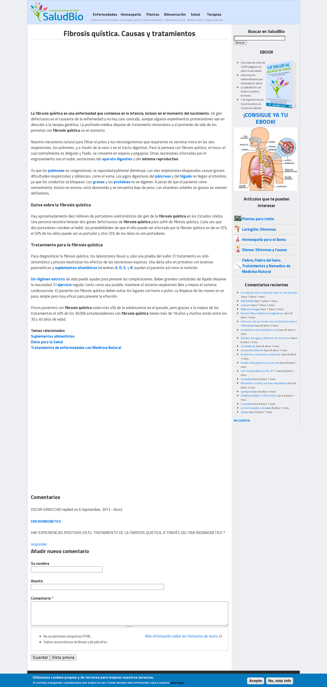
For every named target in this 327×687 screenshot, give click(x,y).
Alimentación (175, 17)
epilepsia (246, 391)
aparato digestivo (117, 159)
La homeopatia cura (253, 408)
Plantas (153, 17)
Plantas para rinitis (258, 219)
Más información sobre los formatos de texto (181, 636)
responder (39, 544)
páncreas (163, 176)
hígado (186, 176)
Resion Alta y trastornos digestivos (262, 313)
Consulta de (248, 346)
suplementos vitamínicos (76, 268)
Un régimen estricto (48, 279)
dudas (244, 412)
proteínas (122, 182)
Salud (195, 17)
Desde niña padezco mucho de (260, 363)
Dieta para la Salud (47, 342)
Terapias (214, 17)
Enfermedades (105, 17)
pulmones (56, 170)
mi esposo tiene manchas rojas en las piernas (269, 292)
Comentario (42, 598)
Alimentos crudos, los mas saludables (264, 383)
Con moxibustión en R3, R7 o (258, 371)
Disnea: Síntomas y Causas (264, 250)
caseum (245, 305)
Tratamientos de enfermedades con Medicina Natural (76, 348)
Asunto (37, 581)
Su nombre (40, 563)
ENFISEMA (247, 301)
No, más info (279, 681)
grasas (98, 182)
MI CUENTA (242, 420)
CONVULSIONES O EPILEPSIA (259, 395)
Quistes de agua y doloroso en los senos (265, 338)
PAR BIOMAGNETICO (46, 521)
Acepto (255, 681)
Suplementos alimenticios (52, 336)
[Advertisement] (69, 71)
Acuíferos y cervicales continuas (261, 354)
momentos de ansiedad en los (259, 330)
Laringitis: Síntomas (259, 229)
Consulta (246, 379)
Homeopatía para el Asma (264, 239)
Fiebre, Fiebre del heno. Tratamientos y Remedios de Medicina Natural (266, 266)
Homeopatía (130, 17)
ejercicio (64, 285)
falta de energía (250, 309)
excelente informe (252, 350)
